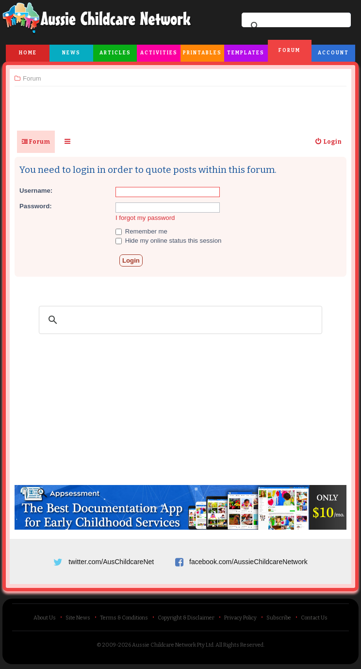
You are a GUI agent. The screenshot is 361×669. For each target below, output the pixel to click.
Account (333, 53)
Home (28, 53)
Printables (202, 53)
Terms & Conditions (124, 618)
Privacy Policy (240, 618)
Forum (289, 50)
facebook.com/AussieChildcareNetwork (248, 562)
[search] (295, 26)
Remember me (141, 231)
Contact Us (314, 618)
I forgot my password (145, 217)
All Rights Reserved (239, 645)
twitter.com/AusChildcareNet (111, 562)
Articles (115, 53)
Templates (245, 53)
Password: (35, 206)
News (71, 53)
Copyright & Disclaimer (186, 618)
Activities (159, 53)
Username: (35, 190)
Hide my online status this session (168, 240)
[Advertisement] (180, 104)
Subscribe (278, 618)
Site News (78, 618)
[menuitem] (328, 142)
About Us (44, 618)
